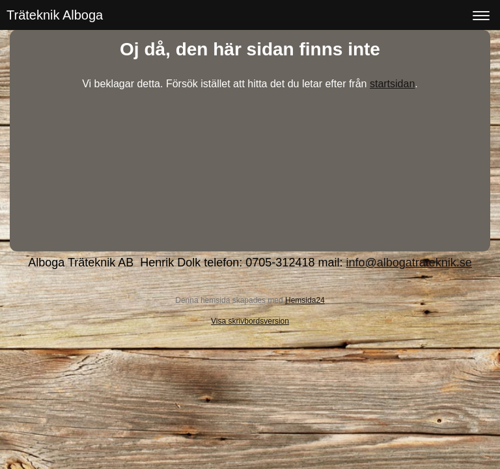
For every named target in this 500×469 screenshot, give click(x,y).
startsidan (392, 83)
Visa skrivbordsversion (250, 321)
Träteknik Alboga (55, 15)
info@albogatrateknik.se (408, 262)
